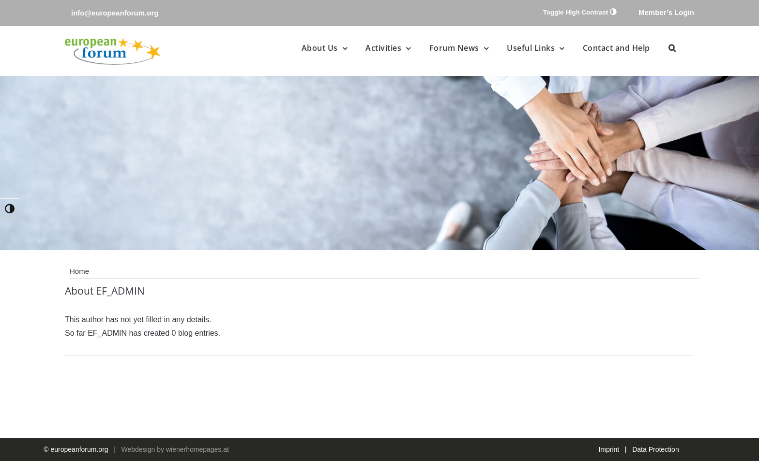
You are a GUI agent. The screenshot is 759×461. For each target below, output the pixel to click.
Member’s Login (666, 12)
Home (79, 271)
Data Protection (655, 449)
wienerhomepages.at (197, 449)
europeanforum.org (79, 449)
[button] (672, 48)
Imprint (608, 449)
